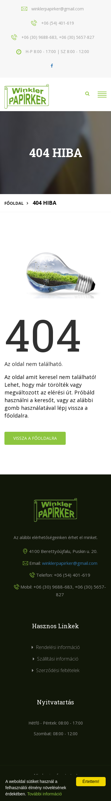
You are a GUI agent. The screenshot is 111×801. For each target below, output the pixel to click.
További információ (44, 794)
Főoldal (14, 203)
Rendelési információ (58, 647)
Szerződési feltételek (57, 670)
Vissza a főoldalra (35, 438)
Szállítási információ (57, 658)
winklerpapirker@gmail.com (69, 563)
